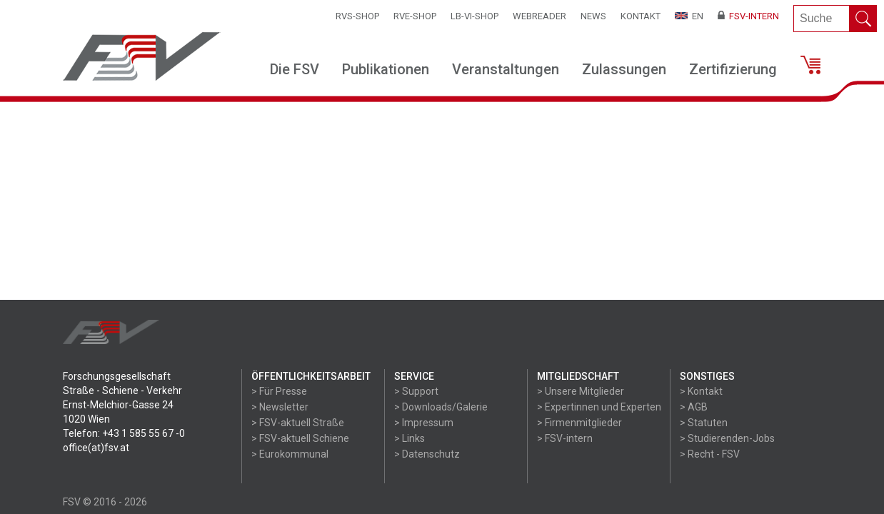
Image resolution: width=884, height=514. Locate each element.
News (593, 16)
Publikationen (385, 69)
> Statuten (704, 422)
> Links (409, 438)
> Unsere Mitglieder (580, 391)
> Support (416, 391)
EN (689, 16)
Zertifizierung (733, 69)
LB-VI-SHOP (474, 16)
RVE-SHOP (414, 16)
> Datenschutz (427, 454)
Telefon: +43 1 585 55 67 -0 (124, 433)
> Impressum (423, 422)
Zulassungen (624, 69)
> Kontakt (701, 391)
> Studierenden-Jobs (727, 438)
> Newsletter (279, 407)
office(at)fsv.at (96, 447)
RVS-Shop (357, 16)
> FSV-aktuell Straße (297, 422)
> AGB (694, 407)
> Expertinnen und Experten (599, 407)
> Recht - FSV (710, 454)
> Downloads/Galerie (441, 407)
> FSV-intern (565, 438)
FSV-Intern (748, 16)
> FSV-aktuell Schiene (300, 438)
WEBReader (539, 16)
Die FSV (294, 69)
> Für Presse (279, 391)
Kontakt (641, 16)
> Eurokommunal (289, 454)
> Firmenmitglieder (579, 422)
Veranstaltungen (505, 69)
